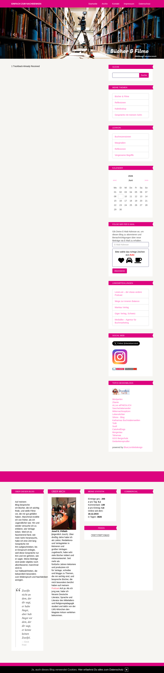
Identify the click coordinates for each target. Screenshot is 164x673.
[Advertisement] (136, 542)
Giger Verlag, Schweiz (125, 313)
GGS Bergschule (120, 438)
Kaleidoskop (120, 109)
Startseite (92, 4)
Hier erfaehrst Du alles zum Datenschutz (100, 669)
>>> (146, 180)
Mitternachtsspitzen (121, 411)
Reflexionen (120, 102)
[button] (12, 33)
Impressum (129, 4)
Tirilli (114, 423)
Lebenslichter (118, 414)
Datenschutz (144, 4)
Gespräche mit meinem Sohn (128, 115)
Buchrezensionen (123, 136)
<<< (115, 180)
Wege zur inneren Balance (127, 301)
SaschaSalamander (121, 408)
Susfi (114, 426)
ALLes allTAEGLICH (121, 405)
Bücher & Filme (122, 96)
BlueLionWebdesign (133, 447)
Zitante (115, 402)
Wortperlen (117, 399)
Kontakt (115, 4)
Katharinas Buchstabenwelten (126, 420)
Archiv (105, 4)
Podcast (55, 588)
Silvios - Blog (118, 417)
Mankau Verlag (122, 307)
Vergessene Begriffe (124, 155)
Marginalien (120, 143)
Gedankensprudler (121, 441)
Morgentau (117, 432)
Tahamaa (116, 435)
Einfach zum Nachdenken (26, 4)
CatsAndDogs (118, 429)
